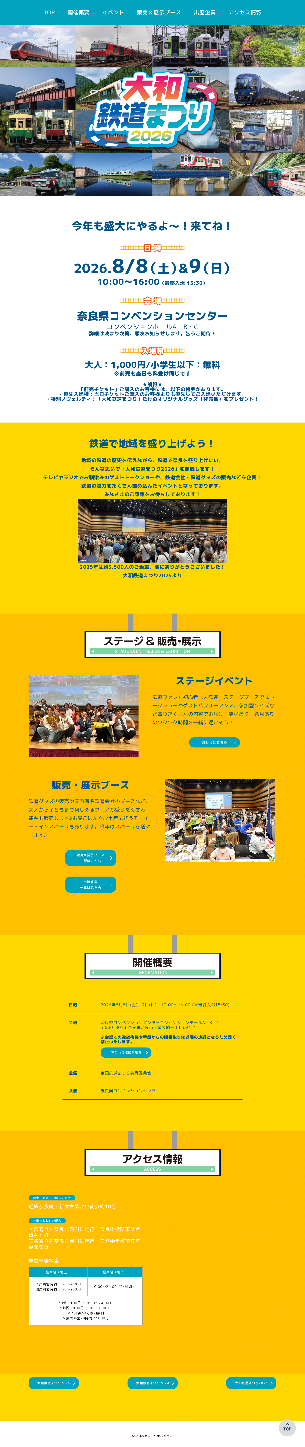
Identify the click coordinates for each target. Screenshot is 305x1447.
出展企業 (205, 12)
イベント (113, 12)
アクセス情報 (245, 12)
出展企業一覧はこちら (90, 884)
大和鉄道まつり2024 (152, 1386)
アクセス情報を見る (126, 1052)
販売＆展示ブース (159, 12)
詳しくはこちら (214, 742)
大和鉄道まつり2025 (54, 1386)
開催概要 (79, 12)
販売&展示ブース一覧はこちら (91, 858)
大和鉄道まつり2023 (251, 1386)
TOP (49, 12)
